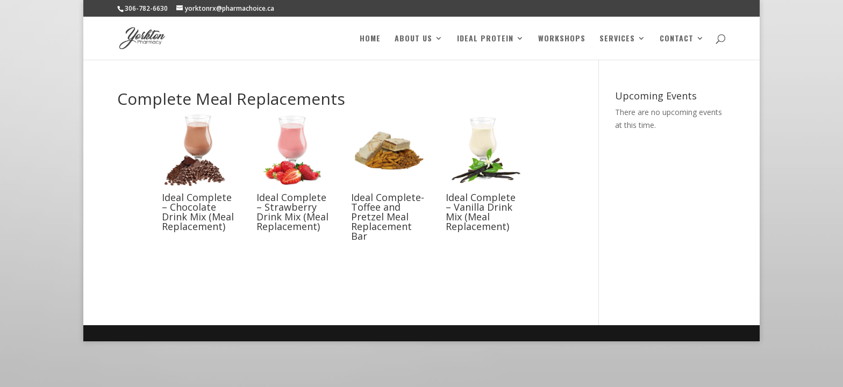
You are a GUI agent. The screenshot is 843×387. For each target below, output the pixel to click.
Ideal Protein (485, 39)
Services (617, 39)
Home (370, 39)
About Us (413, 39)
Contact (677, 39)
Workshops (561, 39)
